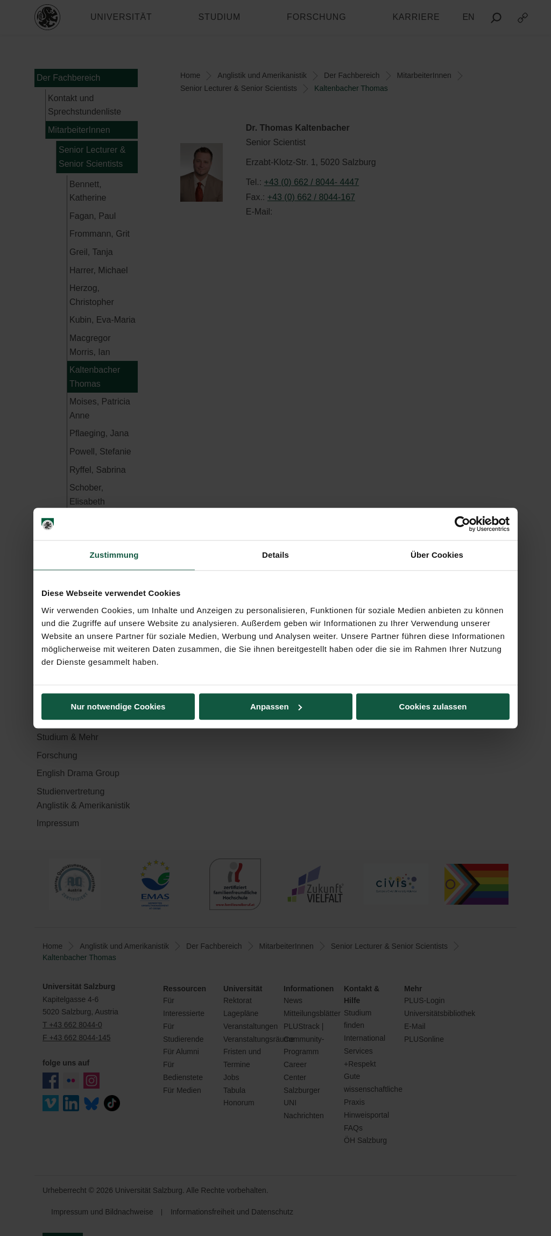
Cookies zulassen (433, 706)
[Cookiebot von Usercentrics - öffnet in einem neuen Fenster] (462, 524)
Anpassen (276, 706)
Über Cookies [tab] (437, 554)
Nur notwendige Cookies (118, 706)
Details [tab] (275, 554)
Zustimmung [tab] (114, 554)
